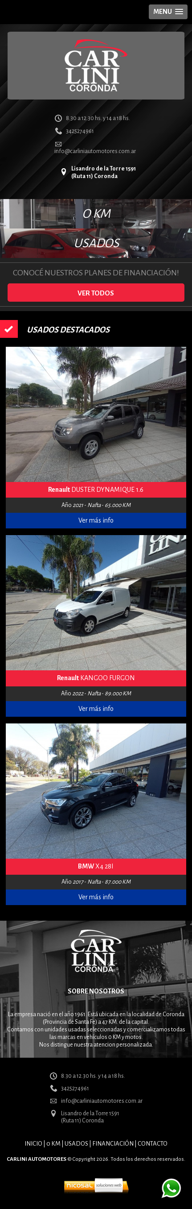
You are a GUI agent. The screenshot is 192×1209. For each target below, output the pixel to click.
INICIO (33, 1143)
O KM (96, 213)
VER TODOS (96, 293)
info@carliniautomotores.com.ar (95, 151)
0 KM (53, 1143)
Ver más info (96, 520)
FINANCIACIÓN (113, 1143)
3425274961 (80, 131)
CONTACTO (152, 1143)
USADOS (96, 243)
